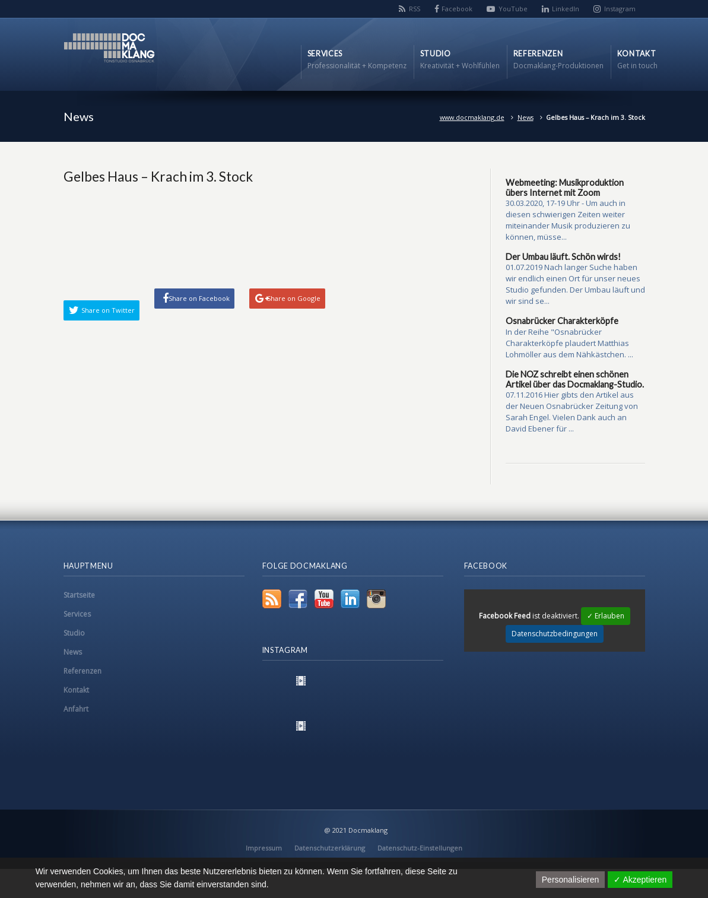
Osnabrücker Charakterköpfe (562, 321)
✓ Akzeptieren (640, 879)
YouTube (513, 8)
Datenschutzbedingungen (555, 634)
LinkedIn (565, 8)
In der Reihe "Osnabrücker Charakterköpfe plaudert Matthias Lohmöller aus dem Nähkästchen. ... (569, 343)
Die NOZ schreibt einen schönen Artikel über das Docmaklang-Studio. (575, 379)
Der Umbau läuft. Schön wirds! (563, 257)
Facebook (457, 8)
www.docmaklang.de (472, 117)
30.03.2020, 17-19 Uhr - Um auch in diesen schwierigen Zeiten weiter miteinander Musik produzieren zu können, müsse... (568, 220)
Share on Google (293, 298)
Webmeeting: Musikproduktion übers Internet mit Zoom (565, 187)
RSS (414, 8)
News (525, 117)
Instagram (620, 8)
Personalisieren (570, 879)
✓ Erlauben (605, 616)
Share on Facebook (199, 298)
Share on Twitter (108, 310)
